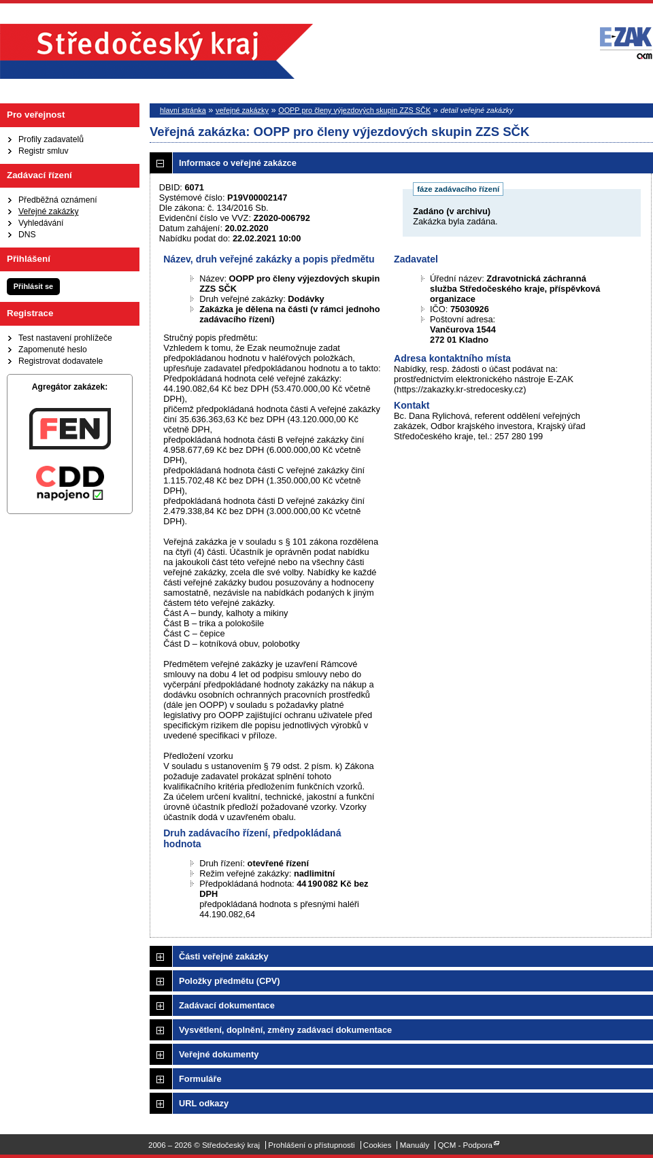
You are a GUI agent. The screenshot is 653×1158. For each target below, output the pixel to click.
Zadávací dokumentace (227, 1005)
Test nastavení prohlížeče (65, 338)
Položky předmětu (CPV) (229, 981)
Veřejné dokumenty (218, 1054)
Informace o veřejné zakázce (238, 163)
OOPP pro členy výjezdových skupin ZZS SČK (354, 110)
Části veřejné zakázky (224, 956)
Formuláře (200, 1079)
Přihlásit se (33, 286)
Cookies (377, 1145)
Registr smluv (43, 151)
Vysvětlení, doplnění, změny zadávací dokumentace (285, 1030)
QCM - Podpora (464, 1145)
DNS (27, 234)
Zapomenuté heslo (52, 349)
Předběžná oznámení (57, 200)
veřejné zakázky (242, 110)
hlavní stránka (183, 110)
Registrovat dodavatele (60, 361)
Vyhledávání (40, 223)
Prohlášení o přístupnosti (311, 1145)
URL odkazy (204, 1103)
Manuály (415, 1145)
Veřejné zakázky (48, 211)
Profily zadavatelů (51, 139)
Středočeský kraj (156, 51)
